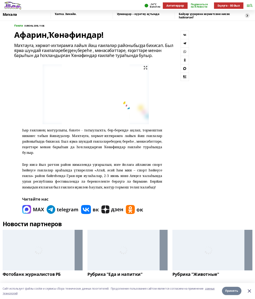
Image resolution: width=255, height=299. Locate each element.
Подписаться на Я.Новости (199, 5)
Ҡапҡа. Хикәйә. (66, 14)
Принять (231, 291)
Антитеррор (175, 5)
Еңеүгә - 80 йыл (229, 5)
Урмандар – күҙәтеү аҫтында (138, 14)
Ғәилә (18, 25)
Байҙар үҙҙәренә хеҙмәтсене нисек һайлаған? (204, 15)
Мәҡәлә (10, 14)
